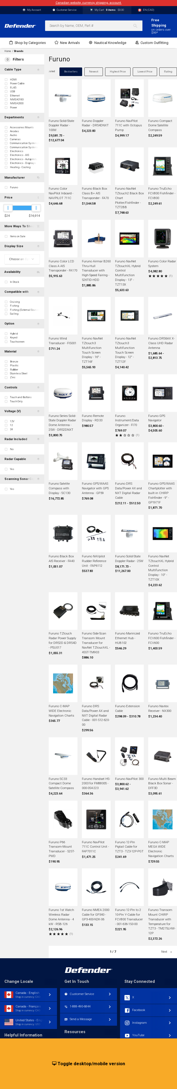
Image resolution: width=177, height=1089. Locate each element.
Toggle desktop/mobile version (88, 1064)
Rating (168, 71)
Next (167, 952)
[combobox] (93, 25)
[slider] (8, 208)
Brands (19, 51)
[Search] (137, 25)
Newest (93, 71)
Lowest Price (144, 71)
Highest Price (118, 71)
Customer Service (65, 10)
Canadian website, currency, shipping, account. (89, 3)
